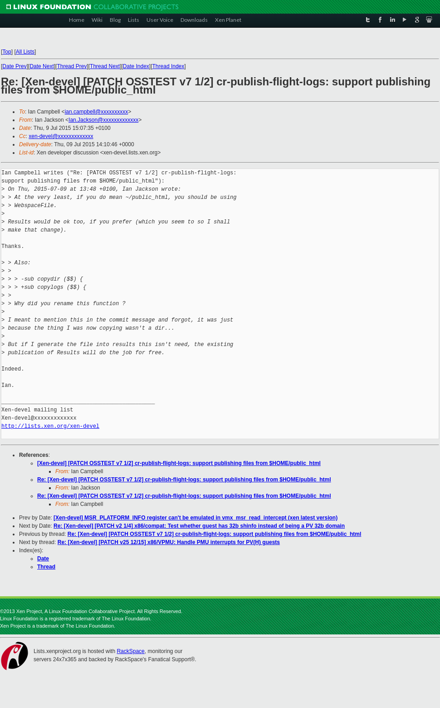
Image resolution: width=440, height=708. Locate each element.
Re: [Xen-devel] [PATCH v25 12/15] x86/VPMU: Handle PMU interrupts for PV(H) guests (169, 542)
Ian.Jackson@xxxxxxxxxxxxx (103, 120)
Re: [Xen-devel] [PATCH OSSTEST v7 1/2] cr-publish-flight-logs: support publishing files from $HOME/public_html (184, 479)
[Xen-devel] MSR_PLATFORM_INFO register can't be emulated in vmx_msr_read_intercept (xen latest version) (195, 518)
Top (6, 52)
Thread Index (168, 66)
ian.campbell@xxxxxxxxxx (96, 112)
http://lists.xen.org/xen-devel (50, 426)
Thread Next (105, 66)
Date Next (41, 66)
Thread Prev (72, 66)
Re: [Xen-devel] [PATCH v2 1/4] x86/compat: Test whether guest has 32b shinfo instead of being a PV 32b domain (199, 526)
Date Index (136, 66)
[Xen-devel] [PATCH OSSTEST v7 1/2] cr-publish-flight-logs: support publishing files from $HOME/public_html (179, 463)
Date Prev (14, 66)
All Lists (25, 52)
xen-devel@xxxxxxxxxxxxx (61, 136)
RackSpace (130, 651)
